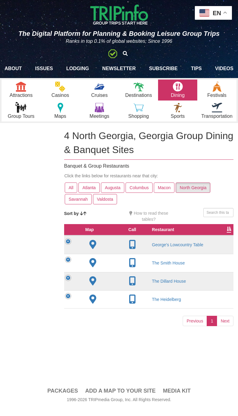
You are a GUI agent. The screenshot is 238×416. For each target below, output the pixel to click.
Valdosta (105, 206)
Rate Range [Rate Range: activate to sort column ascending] (212, 240)
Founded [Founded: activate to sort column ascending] (185, 243)
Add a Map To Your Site (120, 398)
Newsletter (119, 68)
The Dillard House (121, 294)
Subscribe (163, 68)
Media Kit (177, 398)
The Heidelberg (118, 313)
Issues (44, 68)
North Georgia (193, 195)
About (13, 68)
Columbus (139, 195)
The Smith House (120, 276)
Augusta (112, 195)
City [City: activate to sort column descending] (154, 243)
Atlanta (89, 195)
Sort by (75, 221)
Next (225, 334)
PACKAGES (62, 398)
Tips (196, 68)
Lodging (77, 68)
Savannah (78, 206)
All (71, 195)
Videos (224, 68)
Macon (164, 195)
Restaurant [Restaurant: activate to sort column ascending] (115, 243)
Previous (195, 334)
